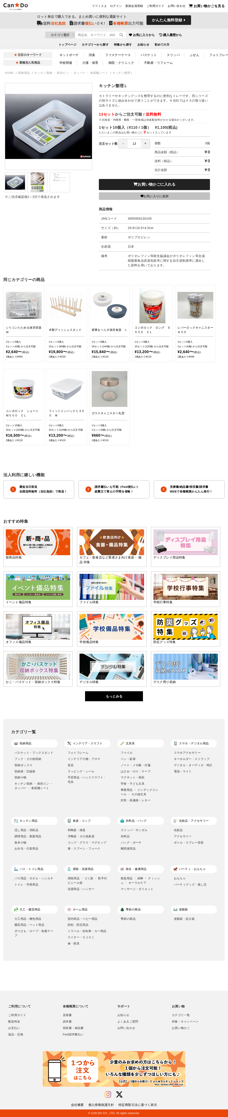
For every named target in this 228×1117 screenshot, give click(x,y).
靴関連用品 (128, 848)
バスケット (149, 55)
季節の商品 (128, 918)
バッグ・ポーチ (131, 842)
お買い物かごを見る (207, 7)
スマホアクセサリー (187, 752)
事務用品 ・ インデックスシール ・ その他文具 (139, 792)
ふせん (194, 55)
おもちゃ (180, 878)
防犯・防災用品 (78, 924)
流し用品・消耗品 (26, 830)
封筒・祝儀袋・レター (136, 800)
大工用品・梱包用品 (27, 918)
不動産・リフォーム (158, 62)
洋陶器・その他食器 (81, 836)
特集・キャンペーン (185, 1021)
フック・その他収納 (27, 759)
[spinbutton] (134, 143)
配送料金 (14, 1021)
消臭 (92, 55)
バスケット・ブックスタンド (33, 752)
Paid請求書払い (73, 1034)
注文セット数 (124, 143)
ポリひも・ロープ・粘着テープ (33, 933)
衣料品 (125, 836)
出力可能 (126, 24)
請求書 (67, 1021)
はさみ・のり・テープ (136, 771)
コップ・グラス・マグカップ (87, 842)
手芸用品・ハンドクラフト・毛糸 (87, 780)
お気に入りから (168, 35)
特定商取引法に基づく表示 (137, 1105)
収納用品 (24, 72)
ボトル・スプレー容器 (189, 842)
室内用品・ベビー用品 (83, 918)
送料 (51, 24)
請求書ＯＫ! (87, 24)
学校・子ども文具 (133, 783)
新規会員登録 (134, 6)
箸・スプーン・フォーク (84, 848)
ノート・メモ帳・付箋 (136, 765)
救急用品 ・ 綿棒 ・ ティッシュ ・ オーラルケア (140, 880)
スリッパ (173, 55)
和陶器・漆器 (77, 830)
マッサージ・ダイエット (137, 889)
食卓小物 (20, 842)
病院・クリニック (121, 62)
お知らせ (143, 45)
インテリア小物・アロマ (84, 759)
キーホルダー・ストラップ (192, 759)
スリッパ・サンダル (134, 830)
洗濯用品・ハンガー (81, 889)
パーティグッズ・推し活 (190, 884)
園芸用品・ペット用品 (29, 924)
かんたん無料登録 (167, 22)
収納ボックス (23, 765)
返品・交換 (15, 1034)
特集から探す (123, 45)
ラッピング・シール (81, 771)
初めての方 (162, 45)
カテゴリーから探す (95, 45)
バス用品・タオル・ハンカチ (33, 878)
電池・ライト (183, 771)
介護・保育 (90, 62)
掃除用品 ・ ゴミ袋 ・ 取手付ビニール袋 (87, 880)
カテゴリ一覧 (181, 1015)
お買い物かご (181, 1028)
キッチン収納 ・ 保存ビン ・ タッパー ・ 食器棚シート (71, 72)
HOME (9, 72)
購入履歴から (196, 35)
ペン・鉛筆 (128, 759)
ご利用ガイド (155, 6)
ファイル (127, 752)
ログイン (116, 6)
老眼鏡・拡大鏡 (184, 918)
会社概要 (77, 1105)
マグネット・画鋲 (133, 777)
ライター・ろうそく (81, 937)
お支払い (14, 1028)
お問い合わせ (176, 6)
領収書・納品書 (73, 1028)
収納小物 (20, 777)
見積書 (67, 1015)
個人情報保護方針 (101, 1105)
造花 (71, 765)
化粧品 (178, 830)
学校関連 (65, 62)
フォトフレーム (78, 752)
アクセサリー (183, 836)
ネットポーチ (69, 55)
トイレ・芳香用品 (26, 884)
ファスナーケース (118, 55)
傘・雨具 (74, 943)
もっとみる (114, 696)
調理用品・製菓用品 (27, 836)
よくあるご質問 (127, 1021)
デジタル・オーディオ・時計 (193, 765)
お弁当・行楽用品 (26, 848)
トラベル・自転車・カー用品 (87, 931)
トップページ (68, 45)
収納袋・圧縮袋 (24, 771)
